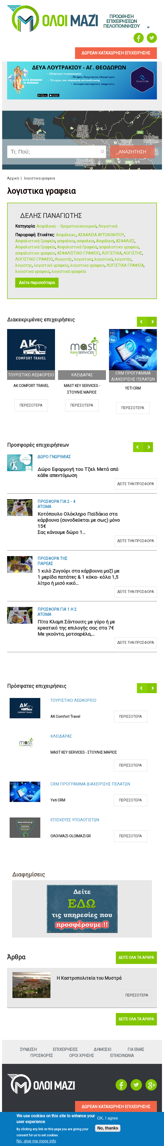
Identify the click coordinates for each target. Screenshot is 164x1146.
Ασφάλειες (66, 234)
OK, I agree (107, 1118)
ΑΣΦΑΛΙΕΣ (125, 241)
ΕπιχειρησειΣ (65, 1049)
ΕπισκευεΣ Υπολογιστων (74, 819)
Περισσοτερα (31, 405)
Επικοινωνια (122, 1055)
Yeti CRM (133, 388)
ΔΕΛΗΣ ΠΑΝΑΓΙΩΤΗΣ (51, 215)
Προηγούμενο (142, 322)
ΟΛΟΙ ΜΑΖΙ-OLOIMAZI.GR (70, 836)
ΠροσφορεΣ (41, 1055)
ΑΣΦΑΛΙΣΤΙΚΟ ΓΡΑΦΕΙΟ (78, 253)
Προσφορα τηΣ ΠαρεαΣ (52, 561)
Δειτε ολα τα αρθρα (136, 958)
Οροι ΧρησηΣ (81, 1055)
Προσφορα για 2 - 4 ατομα (56, 504)
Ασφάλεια (105, 241)
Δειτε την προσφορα (135, 484)
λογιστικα (83, 259)
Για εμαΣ (135, 1049)
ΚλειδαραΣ (82, 375)
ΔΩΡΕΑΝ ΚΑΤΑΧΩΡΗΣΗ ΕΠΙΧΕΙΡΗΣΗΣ (116, 1106)
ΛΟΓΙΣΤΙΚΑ (112, 253)
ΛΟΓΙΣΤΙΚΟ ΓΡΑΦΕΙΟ (34, 259)
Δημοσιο (102, 1049)
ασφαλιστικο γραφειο (119, 247)
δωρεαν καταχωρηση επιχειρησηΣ (116, 53)
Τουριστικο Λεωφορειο (31, 375)
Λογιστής (63, 259)
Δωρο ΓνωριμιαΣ (54, 456)
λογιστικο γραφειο (87, 265)
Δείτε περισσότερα (37, 282)
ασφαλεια (66, 241)
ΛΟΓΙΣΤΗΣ (132, 253)
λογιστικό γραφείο (51, 265)
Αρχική (13, 178)
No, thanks (107, 1128)
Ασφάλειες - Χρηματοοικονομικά (67, 226)
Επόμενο (152, 322)
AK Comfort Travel (31, 386)
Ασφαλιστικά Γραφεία (35, 241)
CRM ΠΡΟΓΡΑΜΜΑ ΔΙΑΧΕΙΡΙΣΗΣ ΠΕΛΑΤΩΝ (90, 784)
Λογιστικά (107, 226)
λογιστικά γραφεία (68, 271)
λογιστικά (103, 259)
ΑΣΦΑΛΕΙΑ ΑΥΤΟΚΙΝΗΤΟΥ (101, 234)
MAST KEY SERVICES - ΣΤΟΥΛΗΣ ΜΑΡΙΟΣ (82, 389)
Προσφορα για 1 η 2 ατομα (57, 612)
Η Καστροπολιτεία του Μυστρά (89, 978)
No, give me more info (36, 1141)
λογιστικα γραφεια (32, 271)
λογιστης (23, 265)
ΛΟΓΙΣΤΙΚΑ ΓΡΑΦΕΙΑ (125, 265)
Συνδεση (28, 1049)
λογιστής (123, 259)
